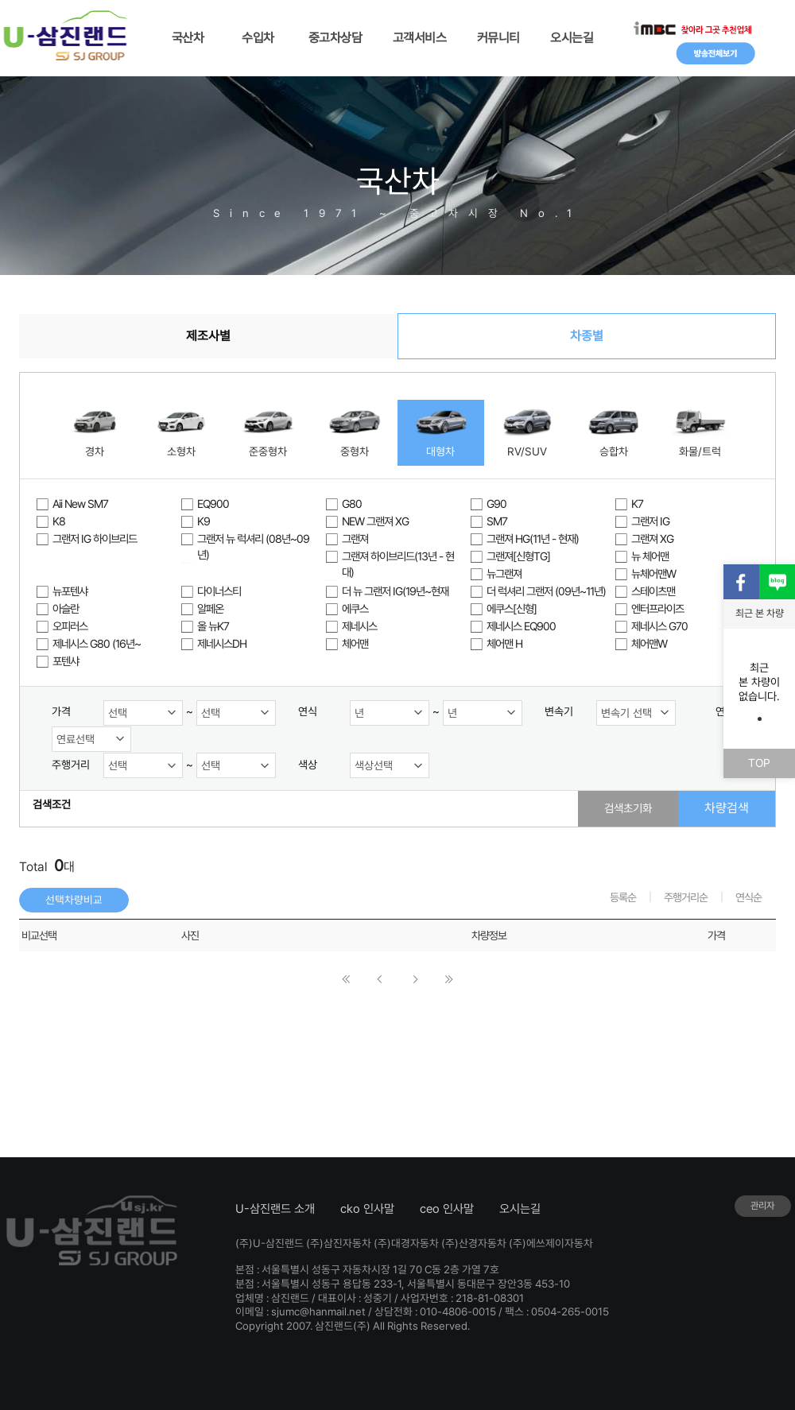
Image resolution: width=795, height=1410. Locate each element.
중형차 (354, 451)
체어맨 (355, 643)
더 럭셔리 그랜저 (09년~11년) (546, 591)
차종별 (586, 335)
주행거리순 (686, 897)
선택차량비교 (74, 899)
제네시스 (359, 626)
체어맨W (649, 643)
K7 (637, 503)
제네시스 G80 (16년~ (96, 643)
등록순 (623, 897)
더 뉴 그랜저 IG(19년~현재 (395, 591)
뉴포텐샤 (69, 591)
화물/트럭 (700, 451)
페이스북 (741, 582)
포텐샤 (65, 661)
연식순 (748, 897)
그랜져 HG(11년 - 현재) (533, 538)
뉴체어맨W (653, 573)
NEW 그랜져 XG (375, 521)
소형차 (181, 451)
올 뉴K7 (213, 626)
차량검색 (726, 807)
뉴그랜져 (504, 573)
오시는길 (520, 1209)
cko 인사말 (367, 1209)
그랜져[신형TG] (518, 556)
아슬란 (65, 608)
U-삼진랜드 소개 (275, 1209)
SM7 (497, 521)
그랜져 (355, 538)
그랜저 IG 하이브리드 (94, 538)
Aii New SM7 (80, 503)
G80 (352, 503)
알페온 (210, 608)
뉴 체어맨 (650, 556)
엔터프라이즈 (657, 608)
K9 (203, 521)
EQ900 (213, 503)
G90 (496, 503)
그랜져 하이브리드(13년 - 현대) (398, 564)
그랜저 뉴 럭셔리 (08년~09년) (253, 546)
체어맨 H (504, 643)
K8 (58, 521)
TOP (759, 762)
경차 (94, 451)
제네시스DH (221, 643)
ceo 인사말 (447, 1209)
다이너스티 (219, 591)
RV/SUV (527, 451)
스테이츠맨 (653, 591)
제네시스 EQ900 (521, 626)
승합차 (613, 451)
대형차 (440, 451)
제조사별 (208, 335)
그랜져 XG (652, 538)
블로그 (777, 582)
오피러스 (69, 626)
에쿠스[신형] (512, 608)
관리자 (762, 1205)
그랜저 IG (650, 521)
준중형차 (268, 451)
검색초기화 (628, 808)
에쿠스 (355, 608)
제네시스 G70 (659, 626)
